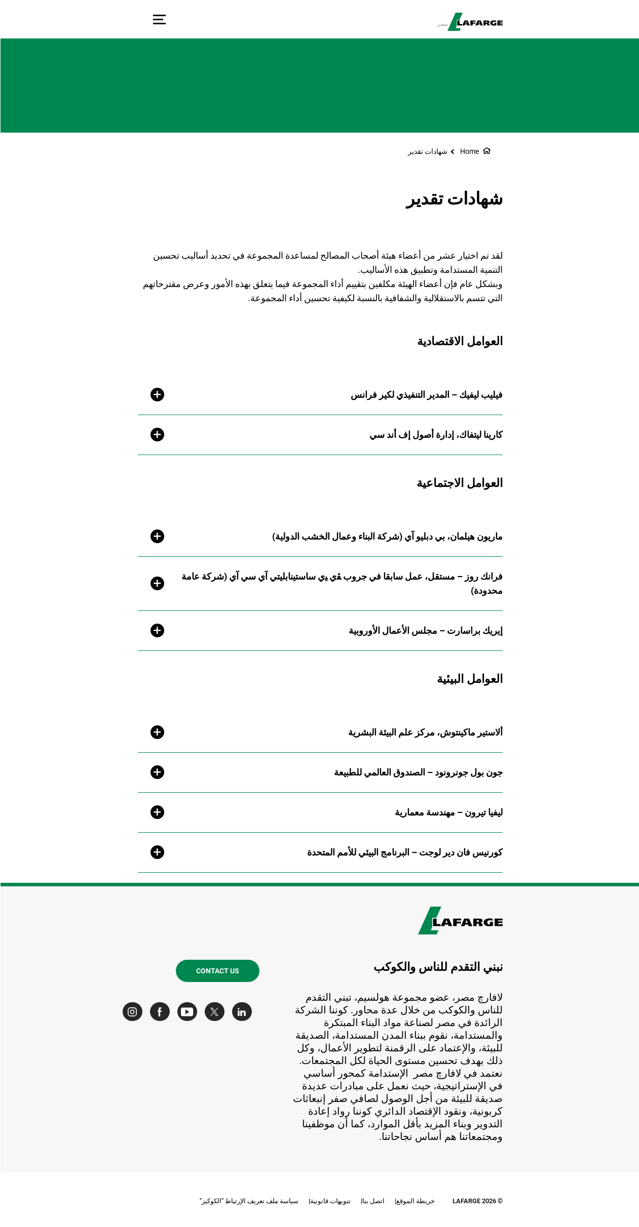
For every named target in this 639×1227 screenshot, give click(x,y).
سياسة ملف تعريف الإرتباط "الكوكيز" (248, 1201)
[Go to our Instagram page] (134, 1011)
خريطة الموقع (415, 1201)
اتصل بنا (373, 1201)
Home (469, 151)
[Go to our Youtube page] (189, 1011)
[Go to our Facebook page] (161, 1011)
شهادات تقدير (427, 151)
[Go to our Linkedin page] (244, 1011)
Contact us (217, 971)
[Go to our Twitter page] (216, 1011)
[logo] (474, 22)
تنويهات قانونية (330, 1201)
